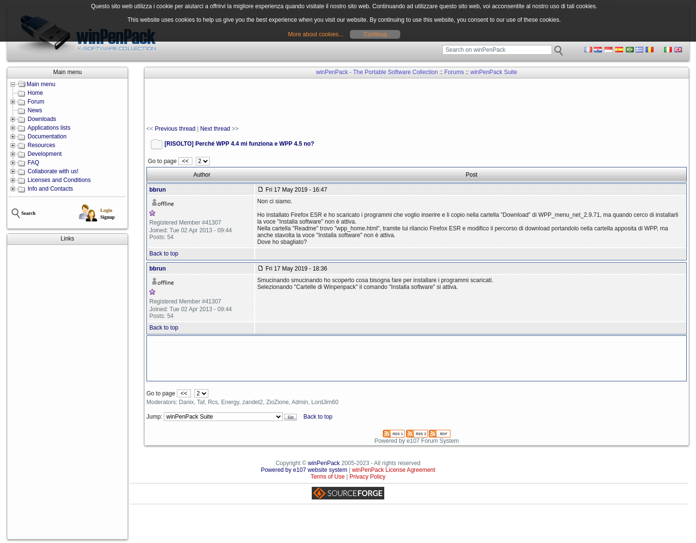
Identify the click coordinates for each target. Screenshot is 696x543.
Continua (375, 34)
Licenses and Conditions (59, 180)
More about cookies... (316, 34)
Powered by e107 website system (304, 470)
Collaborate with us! (53, 171)
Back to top (163, 253)
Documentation (47, 136)
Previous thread (175, 128)
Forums (454, 72)
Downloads (42, 119)
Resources (41, 145)
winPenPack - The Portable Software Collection (377, 72)
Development (45, 154)
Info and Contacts (50, 188)
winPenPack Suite (493, 72)
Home (35, 93)
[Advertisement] (67, 392)
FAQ (33, 162)
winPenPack (324, 463)
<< (185, 161)
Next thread (215, 128)
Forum (36, 101)
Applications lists (49, 127)
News (35, 110)
